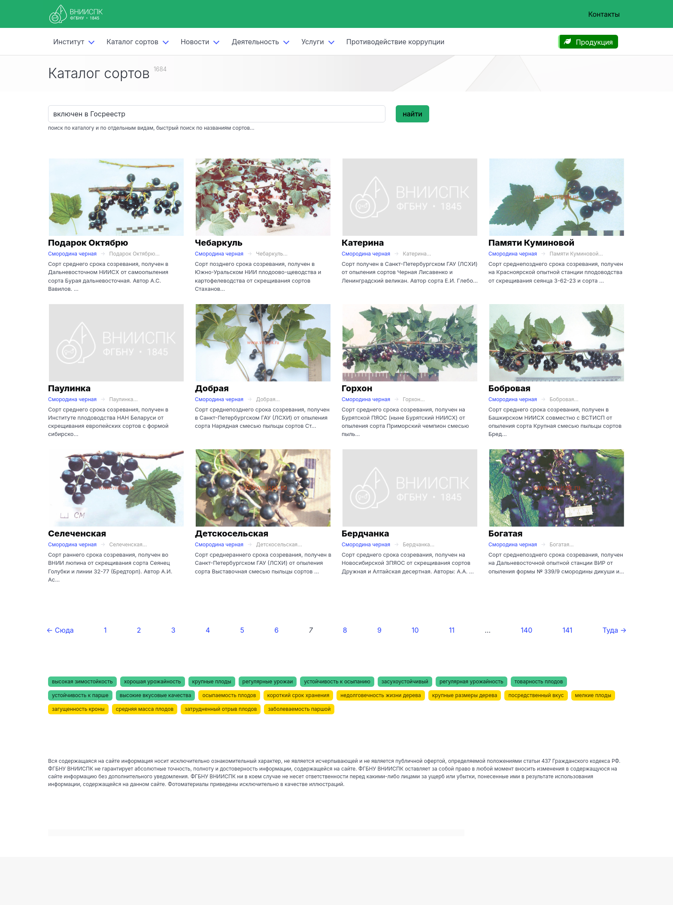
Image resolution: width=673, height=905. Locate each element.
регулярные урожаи (268, 681)
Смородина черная (72, 253)
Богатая (505, 533)
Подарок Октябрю (88, 243)
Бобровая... (564, 399)
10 (415, 630)
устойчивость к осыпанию (337, 681)
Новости (195, 41)
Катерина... (417, 253)
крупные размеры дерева (464, 695)
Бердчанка (365, 533)
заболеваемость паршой (299, 709)
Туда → (615, 630)
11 (452, 630)
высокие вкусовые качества (155, 695)
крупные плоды (211, 681)
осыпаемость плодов (229, 695)
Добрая (212, 388)
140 (526, 630)
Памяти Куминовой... (576, 253)
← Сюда (60, 630)
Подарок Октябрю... (134, 253)
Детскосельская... (279, 544)
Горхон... (414, 399)
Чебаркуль (219, 243)
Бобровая (509, 388)
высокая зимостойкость (82, 681)
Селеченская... (128, 544)
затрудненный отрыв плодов (221, 709)
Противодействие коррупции (395, 41)
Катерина (363, 243)
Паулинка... (123, 399)
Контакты (604, 14)
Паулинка (69, 388)
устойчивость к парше (80, 695)
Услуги (312, 41)
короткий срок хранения (298, 695)
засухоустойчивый (405, 681)
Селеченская (77, 533)
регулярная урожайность (471, 681)
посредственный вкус (536, 695)
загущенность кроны (78, 709)
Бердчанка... (419, 544)
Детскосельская (231, 533)
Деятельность (255, 41)
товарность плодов (539, 681)
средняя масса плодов (145, 709)
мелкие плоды (593, 695)
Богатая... (562, 544)
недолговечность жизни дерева (380, 695)
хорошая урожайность (152, 681)
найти (412, 114)
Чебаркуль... (272, 253)
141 (567, 630)
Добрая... (268, 399)
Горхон (357, 388)
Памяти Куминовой (531, 243)
